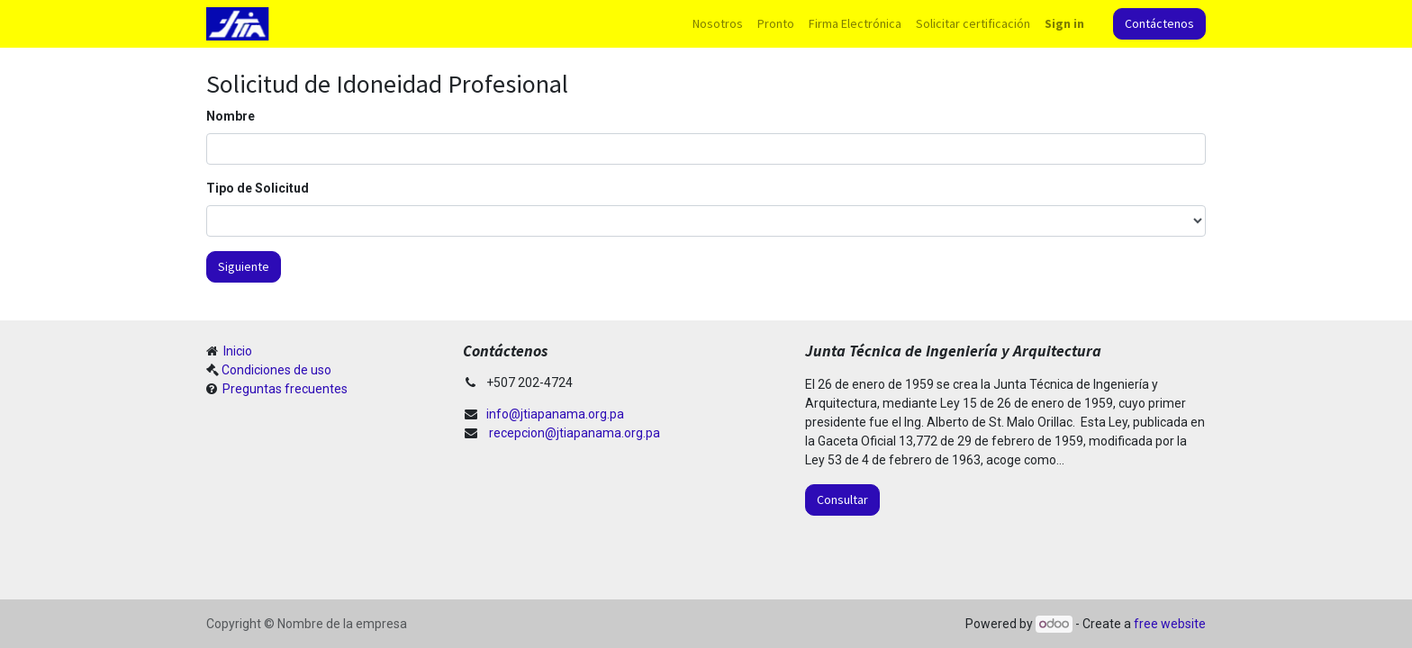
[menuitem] (717, 23)
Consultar (842, 499)
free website (1170, 623)
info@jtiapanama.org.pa (555, 414)
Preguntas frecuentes (284, 389)
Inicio (236, 351)
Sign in (1064, 23)
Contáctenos (1159, 23)
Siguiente (243, 266)
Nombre (230, 116)
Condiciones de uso (276, 370)
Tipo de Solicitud (257, 188)
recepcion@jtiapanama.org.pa (574, 433)
